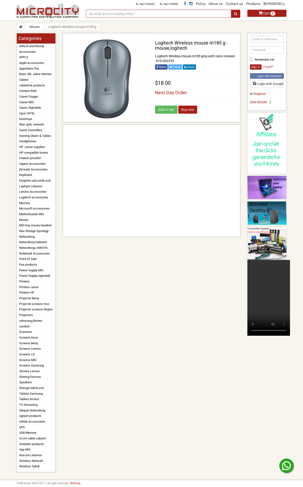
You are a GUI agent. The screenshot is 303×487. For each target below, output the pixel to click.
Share (161, 67)
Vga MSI (25, 449)
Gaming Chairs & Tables (35, 136)
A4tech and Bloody (31, 46)
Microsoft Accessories (34, 208)
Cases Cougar (28, 96)
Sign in (255, 67)
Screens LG (27, 354)
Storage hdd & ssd (31, 388)
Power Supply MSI (31, 270)
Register (260, 94)
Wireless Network (31, 461)
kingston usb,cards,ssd (34, 180)
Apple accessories (31, 63)
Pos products (28, 264)
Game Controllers (30, 130)
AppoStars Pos (29, 68)
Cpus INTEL (27, 113)
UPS (22, 427)
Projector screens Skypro (36, 309)
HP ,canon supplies (32, 147)
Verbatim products (31, 444)
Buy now (187, 110)
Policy (200, 4)
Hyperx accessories (32, 163)
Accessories (27, 52)
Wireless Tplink (29, 466)
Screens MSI (27, 360)
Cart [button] (266, 13)
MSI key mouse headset (35, 225)
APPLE (23, 57)
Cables (23, 79)
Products (253, 4)
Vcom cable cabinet (32, 438)
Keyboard (25, 175)
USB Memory (27, 432)
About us (216, 4)
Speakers (25, 382)
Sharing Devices (30, 377)
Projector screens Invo (34, 304)
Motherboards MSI (31, 214)
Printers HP (26, 292)
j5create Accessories (33, 169)
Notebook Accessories (34, 253)
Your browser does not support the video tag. (268, 298)
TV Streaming (28, 405)
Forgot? (268, 66)
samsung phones (30, 320)
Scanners (25, 332)
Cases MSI (26, 102)
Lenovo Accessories (32, 191)
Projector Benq (29, 298)
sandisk (24, 326)
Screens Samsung (31, 365)
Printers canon (29, 287)
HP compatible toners (33, 152)
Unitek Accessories (32, 421)
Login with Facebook (269, 76)
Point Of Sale (28, 259)
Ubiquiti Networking (32, 410)
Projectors (26, 315)
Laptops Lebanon (30, 186)
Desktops (25, 119)
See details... (260, 102)
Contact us (234, 4)
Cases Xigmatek (30, 107)
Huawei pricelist (30, 158)
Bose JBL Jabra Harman (35, 74)
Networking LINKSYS (33, 248)
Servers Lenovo (29, 371)
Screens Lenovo (30, 348)
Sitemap (75, 483)
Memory (24, 203)
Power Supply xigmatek (34, 275)
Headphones (27, 141)
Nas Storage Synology (34, 231)
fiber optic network (31, 124)
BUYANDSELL (274, 4)
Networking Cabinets (33, 242)
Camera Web (27, 91)
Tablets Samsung (31, 393)
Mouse (35, 27)
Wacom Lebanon (30, 455)
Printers (24, 281)
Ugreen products (30, 416)
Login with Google (268, 84)
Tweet (175, 67)
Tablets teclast (29, 399)
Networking (27, 236)
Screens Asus (28, 337)
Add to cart (166, 110)
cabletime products (32, 85)
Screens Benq (28, 343)
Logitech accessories (33, 197)
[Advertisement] (151, 180)
